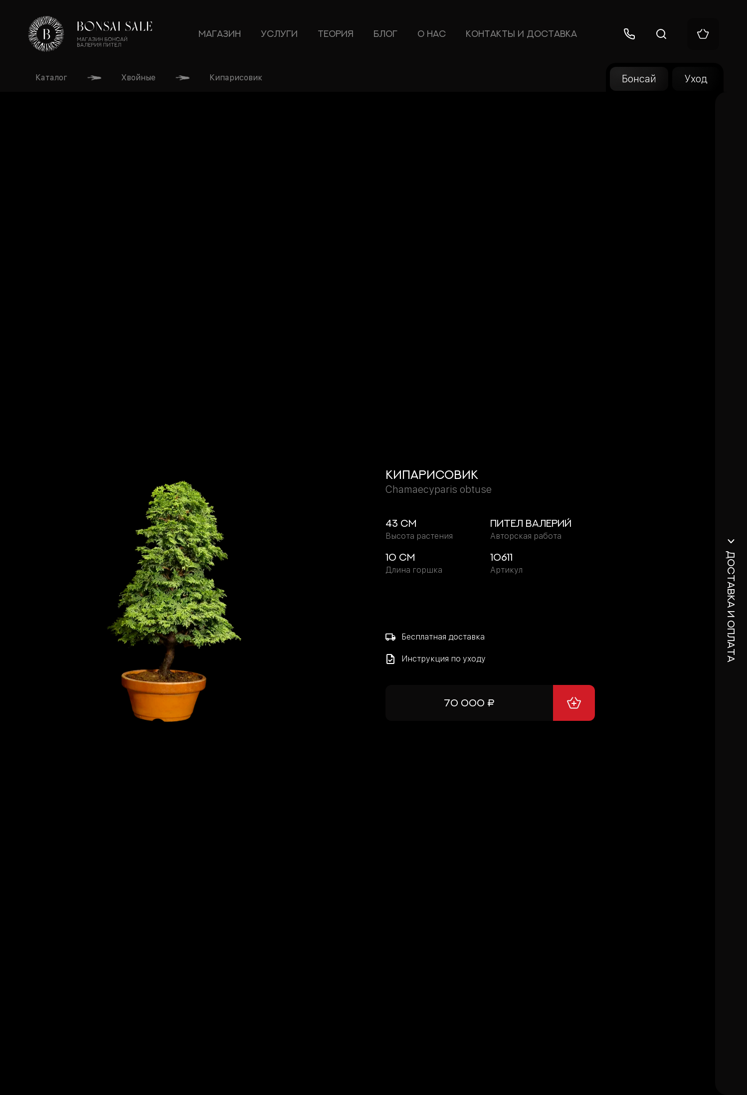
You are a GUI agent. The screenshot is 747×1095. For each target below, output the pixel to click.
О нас (431, 34)
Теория (336, 34)
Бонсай (639, 79)
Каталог (51, 77)
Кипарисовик (235, 77)
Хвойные (138, 77)
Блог (385, 34)
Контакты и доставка (521, 34)
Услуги (279, 34)
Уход (696, 79)
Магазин (220, 34)
